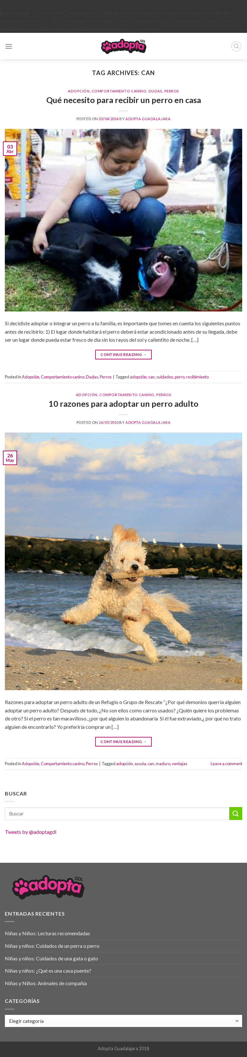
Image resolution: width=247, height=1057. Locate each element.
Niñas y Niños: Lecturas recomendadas (47, 933)
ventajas (179, 763)
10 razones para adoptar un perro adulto (123, 403)
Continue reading (123, 354)
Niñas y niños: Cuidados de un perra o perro (52, 946)
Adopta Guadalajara (147, 119)
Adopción (78, 91)
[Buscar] (236, 46)
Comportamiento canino (119, 91)
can (151, 376)
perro (180, 376)
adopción (138, 376)
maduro (163, 763)
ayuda (140, 763)
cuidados (164, 376)
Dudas (155, 91)
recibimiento (197, 376)
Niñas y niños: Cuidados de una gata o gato (51, 958)
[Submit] (235, 813)
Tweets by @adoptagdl (30, 832)
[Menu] (9, 46)
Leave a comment (226, 763)
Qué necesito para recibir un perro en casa (123, 100)
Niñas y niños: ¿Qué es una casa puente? (48, 970)
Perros (171, 91)
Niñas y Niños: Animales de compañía (46, 983)
